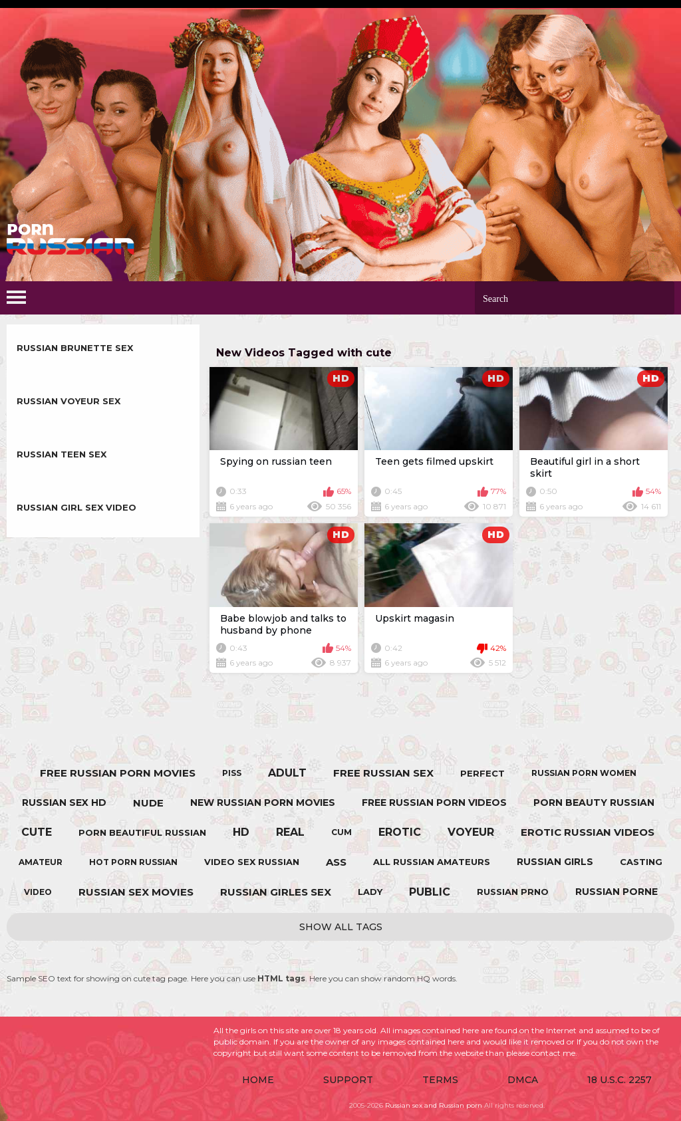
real (290, 832)
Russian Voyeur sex (68, 401)
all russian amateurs (431, 861)
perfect (482, 773)
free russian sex (383, 773)
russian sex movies (136, 892)
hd (241, 832)
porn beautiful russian (142, 832)
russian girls (555, 862)
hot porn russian (133, 862)
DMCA (522, 1080)
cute (36, 832)
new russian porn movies (262, 803)
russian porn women (583, 773)
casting (641, 861)
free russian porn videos (434, 803)
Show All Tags (340, 927)
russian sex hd (64, 803)
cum (341, 832)
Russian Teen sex (61, 454)
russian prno (513, 891)
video (38, 892)
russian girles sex (275, 892)
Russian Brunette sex (75, 347)
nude (148, 803)
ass (336, 862)
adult (287, 773)
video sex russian (251, 861)
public (429, 892)
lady (370, 891)
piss (231, 773)
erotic (399, 832)
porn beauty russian (593, 803)
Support (348, 1080)
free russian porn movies (118, 773)
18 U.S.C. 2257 (619, 1080)
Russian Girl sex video (76, 507)
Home (258, 1080)
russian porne (616, 892)
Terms (440, 1080)
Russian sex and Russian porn (433, 1105)
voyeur (471, 832)
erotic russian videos (587, 832)
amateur (41, 862)
